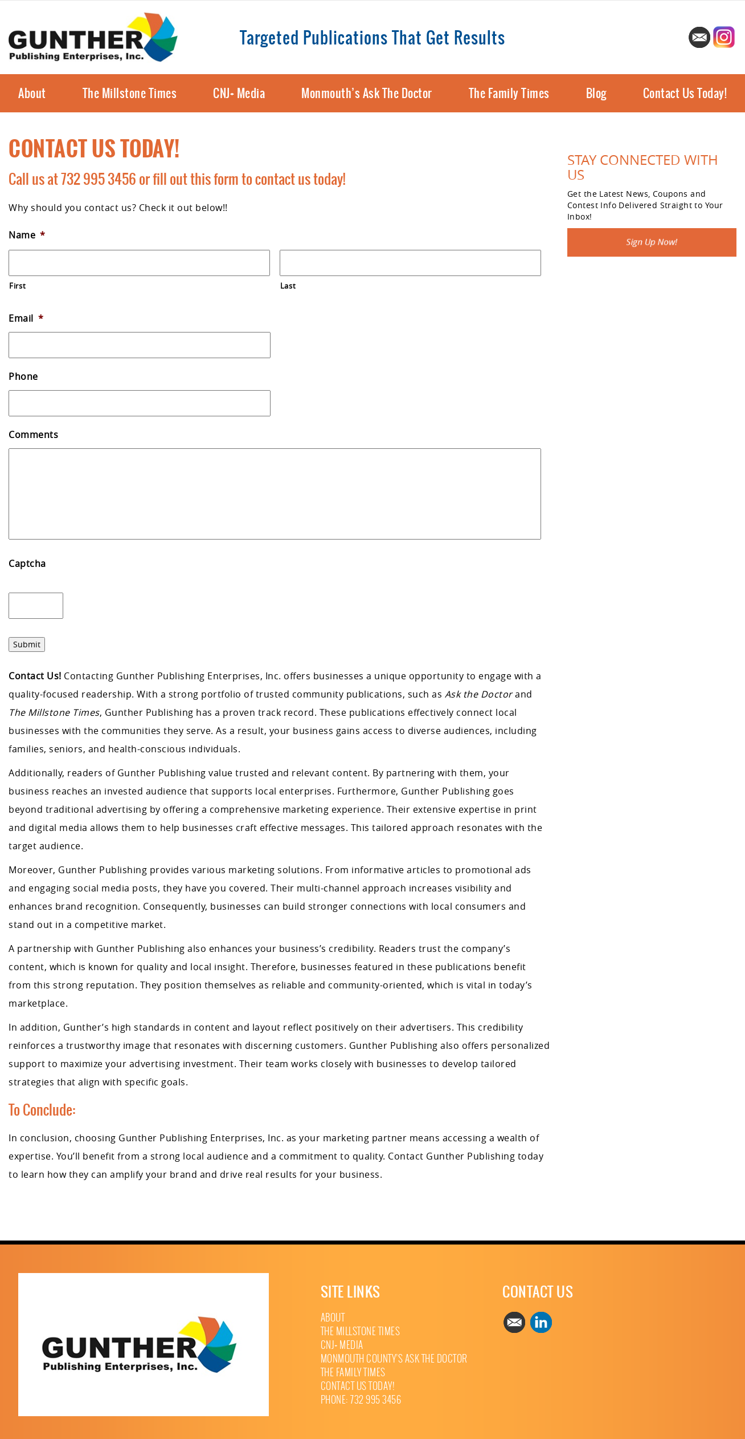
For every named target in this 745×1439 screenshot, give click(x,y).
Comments (33, 435)
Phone (23, 377)
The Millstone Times (130, 93)
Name (27, 235)
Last (288, 286)
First (17, 286)
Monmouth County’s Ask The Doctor (394, 1359)
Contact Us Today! (685, 93)
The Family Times (509, 93)
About (32, 93)
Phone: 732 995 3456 (361, 1400)
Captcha (27, 564)
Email (26, 319)
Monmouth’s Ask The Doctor (366, 93)
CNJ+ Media (239, 93)
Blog (596, 93)
